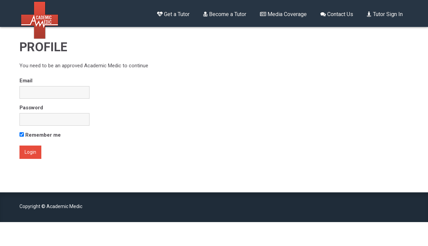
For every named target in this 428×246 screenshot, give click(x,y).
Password (31, 108)
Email (25, 81)
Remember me (40, 135)
